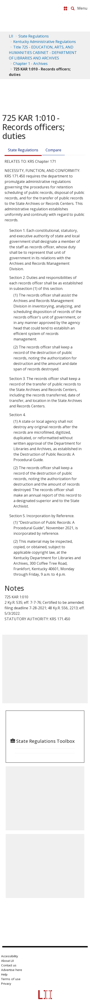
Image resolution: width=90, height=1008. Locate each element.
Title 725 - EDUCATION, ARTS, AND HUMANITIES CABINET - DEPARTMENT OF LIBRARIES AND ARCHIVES (43, 53)
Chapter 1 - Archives (30, 63)
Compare (53, 149)
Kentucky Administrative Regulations (44, 41)
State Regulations (33, 36)
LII (11, 36)
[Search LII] (72, 8)
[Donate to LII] (65, 8)
